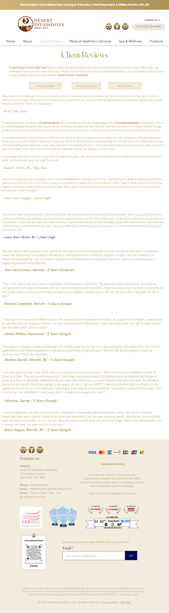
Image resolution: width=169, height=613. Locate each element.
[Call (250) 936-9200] (148, 26)
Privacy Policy (110, 602)
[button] (27, 41)
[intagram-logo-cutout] (125, 26)
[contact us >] (152, 20)
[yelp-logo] (108, 26)
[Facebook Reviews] (86, 85)
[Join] (131, 555)
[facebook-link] (117, 26)
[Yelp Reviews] (125, 85)
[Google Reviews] (45, 85)
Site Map (126, 602)
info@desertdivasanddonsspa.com (50, 488)
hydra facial (100, 122)
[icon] (23, 449)
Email (67, 548)
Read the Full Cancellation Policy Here (112, 493)
